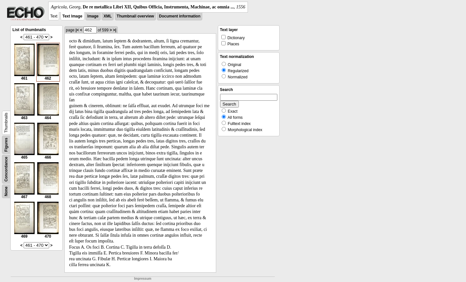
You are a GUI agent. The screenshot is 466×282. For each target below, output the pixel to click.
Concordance (6, 169)
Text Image (72, 16)
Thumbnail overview (135, 16)
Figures (6, 145)
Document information (179, 16)
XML (108, 16)
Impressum (142, 278)
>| (114, 30)
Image (93, 16)
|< (77, 30)
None (6, 191)
